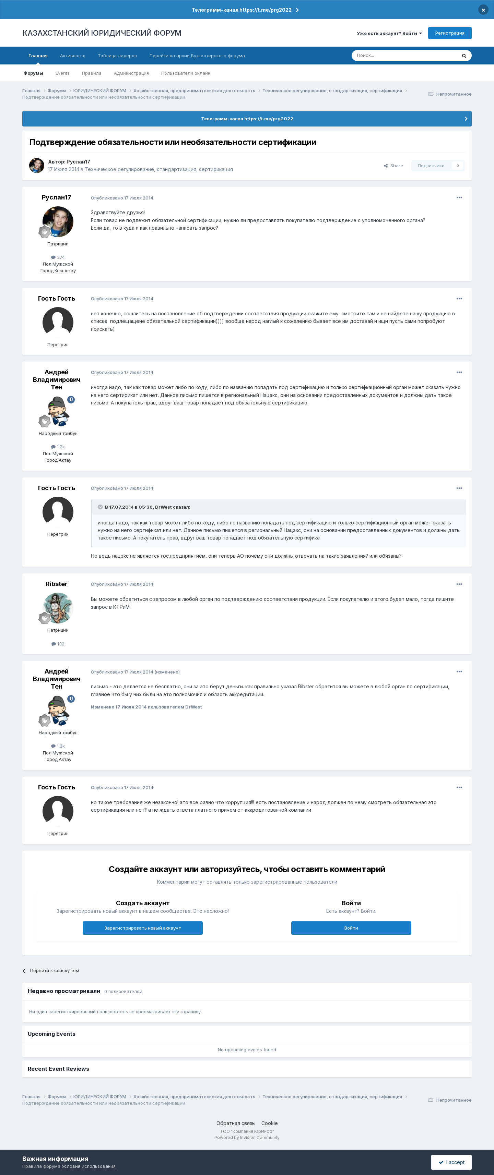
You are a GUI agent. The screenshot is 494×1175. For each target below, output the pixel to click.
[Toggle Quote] (101, 507)
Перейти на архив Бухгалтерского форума (197, 55)
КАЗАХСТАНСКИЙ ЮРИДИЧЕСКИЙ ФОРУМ (101, 32)
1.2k (58, 446)
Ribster (57, 584)
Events (63, 73)
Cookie (269, 1123)
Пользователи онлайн (185, 73)
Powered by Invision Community (247, 1137)
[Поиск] (385, 55)
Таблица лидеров (117, 55)
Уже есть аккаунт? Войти (389, 33)
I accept (451, 1162)
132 (57, 643)
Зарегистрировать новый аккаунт (142, 928)
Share (393, 165)
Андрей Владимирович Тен (57, 379)
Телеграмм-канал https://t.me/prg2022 (242, 10)
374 (58, 257)
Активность (72, 55)
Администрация (131, 73)
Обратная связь (235, 1123)
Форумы (33, 73)
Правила (92, 73)
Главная (38, 58)
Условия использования (89, 1166)
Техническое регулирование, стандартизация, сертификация (159, 169)
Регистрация (449, 33)
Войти (351, 928)
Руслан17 (78, 162)
